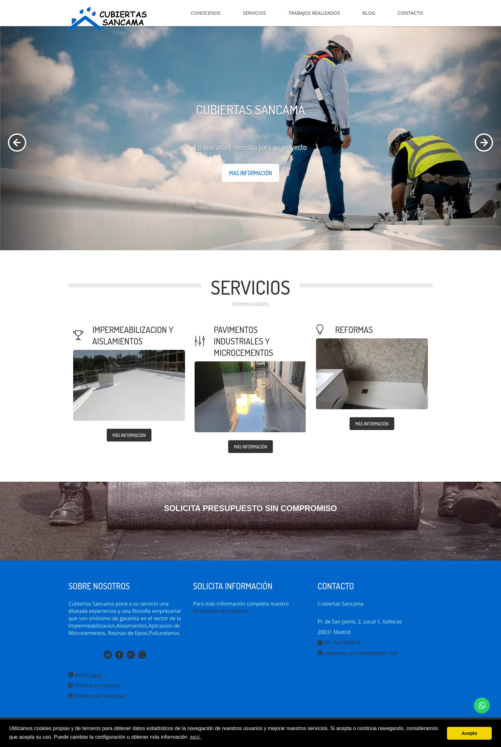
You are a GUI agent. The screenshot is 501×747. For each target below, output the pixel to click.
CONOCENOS (205, 13)
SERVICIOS (254, 13)
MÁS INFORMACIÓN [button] (129, 435)
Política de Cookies (93, 685)
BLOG (368, 13)
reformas (354, 329)
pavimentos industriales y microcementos (243, 341)
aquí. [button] (195, 737)
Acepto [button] (469, 733)
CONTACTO (410, 13)
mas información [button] (250, 173)
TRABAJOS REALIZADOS (314, 13)
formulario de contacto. (221, 611)
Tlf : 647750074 (339, 642)
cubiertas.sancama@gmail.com (358, 653)
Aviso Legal (84, 674)
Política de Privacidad (96, 695)
